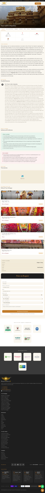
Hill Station (3, 445)
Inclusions (21, 29)
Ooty (2, 428)
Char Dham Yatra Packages (5, 407)
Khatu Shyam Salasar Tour (7, 250)
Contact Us (3, 453)
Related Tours (33, 29)
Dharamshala (3, 426)
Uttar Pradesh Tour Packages (6, 400)
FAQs (25, 29)
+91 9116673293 (4, 388)
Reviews (28, 29)
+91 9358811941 (26, 0)
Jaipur (2, 414)
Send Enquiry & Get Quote (22, 311)
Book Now (38, 3)
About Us (2, 452)
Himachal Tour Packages (5, 403)
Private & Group (4, 446)
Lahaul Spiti (3, 424)
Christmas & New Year (5, 447)
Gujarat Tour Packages (5, 399)
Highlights (16, 29)
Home (2, 23)
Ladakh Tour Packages (5, 402)
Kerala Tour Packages (4, 409)
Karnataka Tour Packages (5, 408)
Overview (3, 29)
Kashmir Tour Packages (5, 405)
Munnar (2, 427)
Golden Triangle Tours (5, 396)
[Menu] (42, 3)
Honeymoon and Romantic (5, 434)
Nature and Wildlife (4, 436)
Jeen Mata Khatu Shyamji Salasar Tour (9, 233)
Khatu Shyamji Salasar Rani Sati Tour (8, 217)
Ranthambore (3, 419)
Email (3, 289)
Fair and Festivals (4, 441)
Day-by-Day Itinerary (9, 29)
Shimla (2, 423)
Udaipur (2, 415)
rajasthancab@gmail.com (6, 389)
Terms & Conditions (4, 457)
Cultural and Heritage (4, 433)
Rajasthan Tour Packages (8, 23)
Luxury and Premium (4, 439)
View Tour (40, 204)
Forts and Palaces (4, 438)
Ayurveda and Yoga (4, 442)
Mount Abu (3, 418)
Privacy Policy (3, 456)
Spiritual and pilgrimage (5, 437)
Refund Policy (3, 458)
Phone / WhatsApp (6, 285)
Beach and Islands (4, 443)
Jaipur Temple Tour (5, 200)
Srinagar (2, 422)
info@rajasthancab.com (34, 0)
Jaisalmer (3, 417)
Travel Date (4, 293)
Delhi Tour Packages (4, 398)
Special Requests (5, 304)
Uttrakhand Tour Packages (5, 404)
